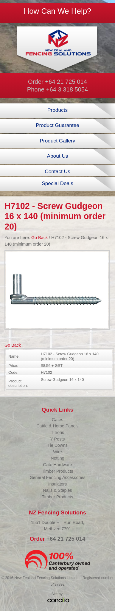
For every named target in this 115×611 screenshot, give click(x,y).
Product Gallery (57, 141)
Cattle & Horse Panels (57, 426)
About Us (57, 156)
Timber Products (57, 471)
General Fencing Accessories (57, 477)
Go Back (39, 237)
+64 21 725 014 (66, 81)
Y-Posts (57, 439)
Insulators (57, 484)
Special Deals (57, 183)
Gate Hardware (57, 464)
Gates (57, 419)
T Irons (57, 432)
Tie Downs (57, 445)
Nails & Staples (57, 490)
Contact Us (57, 171)
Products (57, 110)
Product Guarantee (57, 125)
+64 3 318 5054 (67, 89)
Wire (57, 451)
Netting (57, 458)
